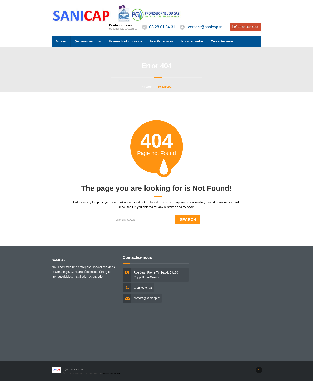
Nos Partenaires (161, 41)
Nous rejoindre (192, 41)
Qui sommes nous (88, 41)
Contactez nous (247, 26)
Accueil (61, 41)
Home (147, 87)
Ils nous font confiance (125, 41)
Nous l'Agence (111, 373)
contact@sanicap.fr (205, 27)
